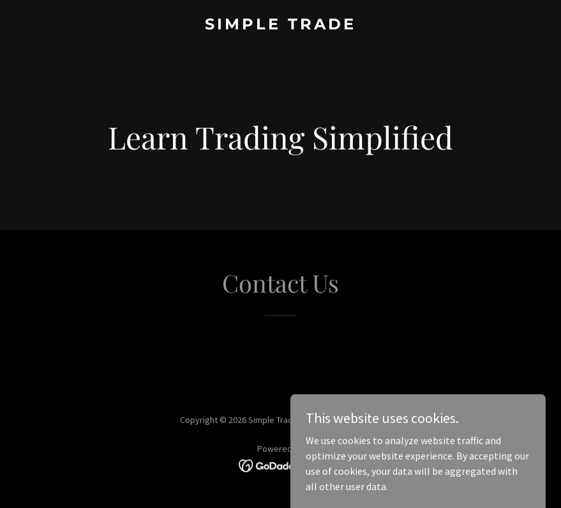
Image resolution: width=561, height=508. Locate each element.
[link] (280, 25)
